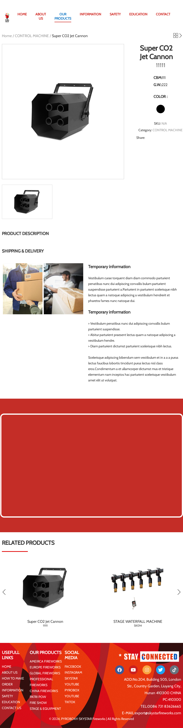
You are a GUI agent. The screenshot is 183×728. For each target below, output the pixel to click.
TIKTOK (70, 702)
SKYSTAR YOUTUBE (72, 681)
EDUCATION (138, 14)
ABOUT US (40, 16)
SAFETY (115, 14)
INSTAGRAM (73, 672)
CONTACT (163, 14)
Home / (8, 36)
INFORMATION (90, 14)
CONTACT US (11, 708)
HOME (22, 14)
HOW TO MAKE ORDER (13, 681)
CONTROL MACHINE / (33, 36)
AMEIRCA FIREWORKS (46, 661)
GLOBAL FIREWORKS (45, 673)
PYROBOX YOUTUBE (72, 693)
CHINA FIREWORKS (44, 691)
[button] (179, 592)
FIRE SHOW (38, 703)
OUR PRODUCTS (62, 16)
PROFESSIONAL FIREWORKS (41, 682)
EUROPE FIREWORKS (45, 667)
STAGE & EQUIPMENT (45, 708)
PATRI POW (38, 697)
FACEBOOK (73, 666)
